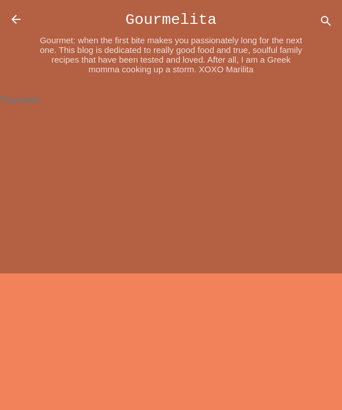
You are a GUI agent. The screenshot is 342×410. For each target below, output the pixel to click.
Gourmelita (171, 19)
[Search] (326, 23)
